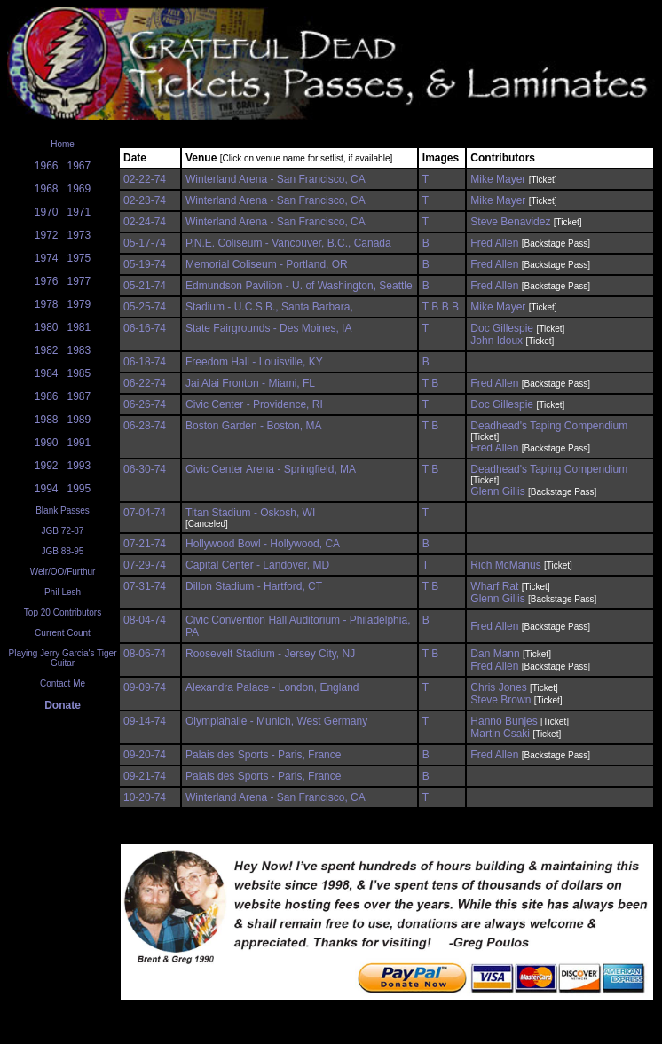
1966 (47, 166)
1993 (79, 465)
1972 (47, 235)
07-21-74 (144, 544)
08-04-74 (144, 620)
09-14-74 (144, 721)
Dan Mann (494, 654)
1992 (47, 465)
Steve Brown (500, 700)
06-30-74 (144, 469)
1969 (79, 189)
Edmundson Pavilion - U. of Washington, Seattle (299, 285)
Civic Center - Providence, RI (254, 404)
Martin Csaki (500, 733)
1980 (47, 327)
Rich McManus (505, 565)
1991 (79, 442)
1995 (79, 489)
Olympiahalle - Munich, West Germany (276, 721)
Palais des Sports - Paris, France (263, 755)
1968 (47, 189)
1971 (79, 212)
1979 (79, 304)
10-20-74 (144, 797)
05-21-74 (144, 285)
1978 (47, 304)
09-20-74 (144, 755)
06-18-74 (144, 362)
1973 (79, 235)
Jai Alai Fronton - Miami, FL (250, 383)
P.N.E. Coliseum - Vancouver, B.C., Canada (288, 243)
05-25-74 (144, 307)
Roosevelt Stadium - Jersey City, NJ (270, 654)
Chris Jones (498, 687)
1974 (47, 258)
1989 (79, 419)
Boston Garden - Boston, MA (253, 426)
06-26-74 (144, 404)
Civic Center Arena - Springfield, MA (270, 469)
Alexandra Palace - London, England (272, 687)
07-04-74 (144, 512)
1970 (47, 212)
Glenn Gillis (497, 491)
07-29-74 (144, 565)
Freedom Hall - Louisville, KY (254, 362)
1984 (47, 373)
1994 (47, 489)
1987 (79, 396)
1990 (47, 442)
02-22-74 (144, 179)
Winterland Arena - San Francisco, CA (275, 179)
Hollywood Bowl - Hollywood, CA (262, 544)
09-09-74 (144, 687)
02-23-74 (144, 200)
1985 (79, 373)
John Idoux (496, 340)
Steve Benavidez (510, 222)
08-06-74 (144, 654)
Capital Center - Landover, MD (257, 565)
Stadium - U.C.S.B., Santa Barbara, (269, 307)
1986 (47, 396)
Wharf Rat (494, 586)
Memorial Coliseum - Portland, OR (266, 264)
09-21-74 (144, 776)
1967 (79, 166)
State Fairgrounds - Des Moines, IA (268, 328)
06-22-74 (144, 383)
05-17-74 (144, 243)
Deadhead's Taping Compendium (548, 426)
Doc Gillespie (501, 328)
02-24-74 (144, 222)
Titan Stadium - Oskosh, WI (250, 512)
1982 (47, 350)
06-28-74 (144, 426)
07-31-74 (144, 586)
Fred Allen (494, 243)
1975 (79, 258)
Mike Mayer (497, 179)
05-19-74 (144, 264)
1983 (79, 350)
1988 (47, 419)
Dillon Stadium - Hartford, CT (253, 586)
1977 (79, 281)
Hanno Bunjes (503, 721)
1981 (79, 327)
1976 (47, 281)
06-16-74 (144, 328)
